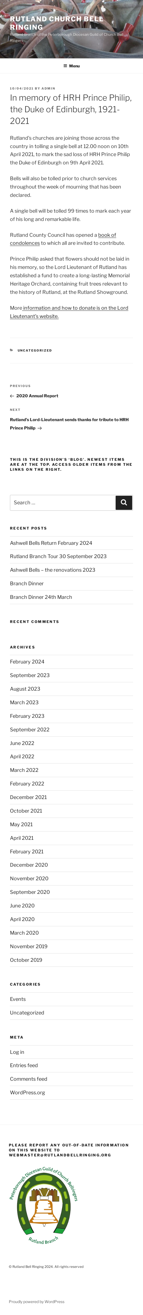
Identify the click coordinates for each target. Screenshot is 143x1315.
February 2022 (27, 784)
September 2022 (30, 729)
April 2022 (22, 756)
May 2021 (21, 824)
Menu (71, 65)
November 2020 (29, 878)
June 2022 (22, 743)
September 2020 (30, 892)
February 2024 (27, 662)
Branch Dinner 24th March (41, 597)
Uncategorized (35, 350)
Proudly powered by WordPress (36, 1301)
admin (48, 88)
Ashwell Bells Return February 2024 (51, 543)
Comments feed (28, 1079)
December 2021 (28, 797)
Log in (17, 1052)
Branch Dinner (27, 583)
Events (18, 999)
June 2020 (22, 906)
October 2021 (26, 811)
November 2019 (29, 946)
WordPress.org (27, 1092)
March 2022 (24, 770)
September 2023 (30, 675)
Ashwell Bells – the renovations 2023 (52, 570)
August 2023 (25, 689)
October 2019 (26, 960)
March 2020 (24, 933)
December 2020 (29, 865)
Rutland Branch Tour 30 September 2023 (58, 556)
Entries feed (24, 1065)
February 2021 (26, 851)
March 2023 (24, 702)
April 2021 (21, 838)
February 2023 (27, 716)
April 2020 (22, 919)
